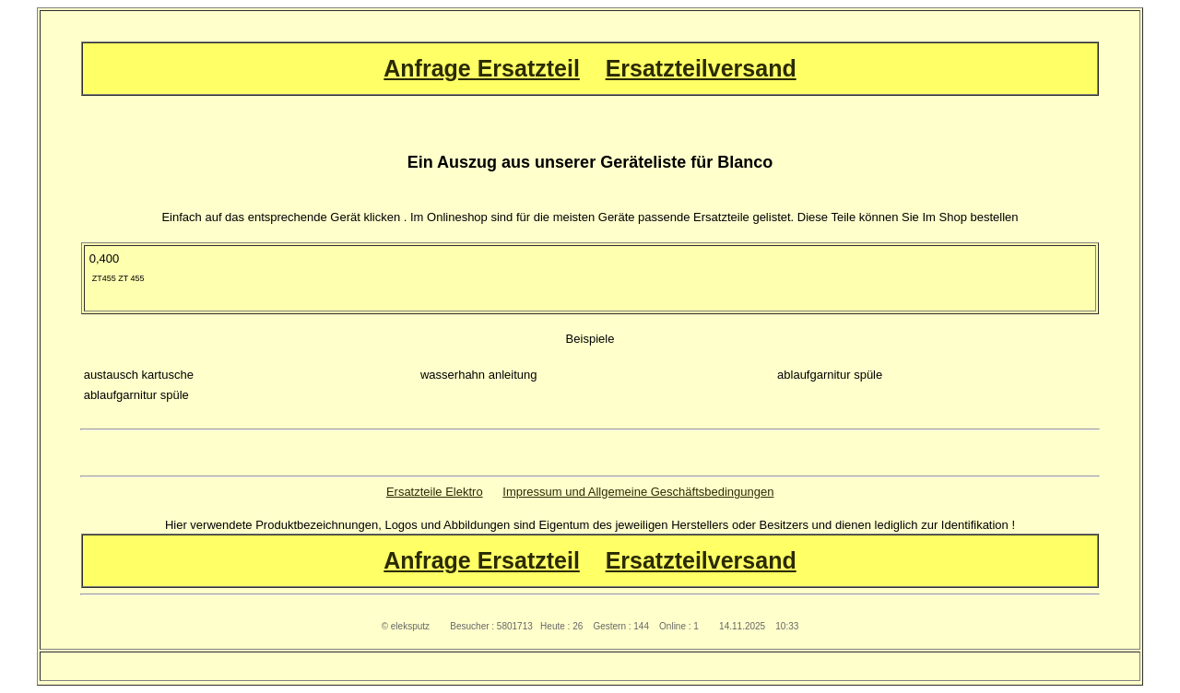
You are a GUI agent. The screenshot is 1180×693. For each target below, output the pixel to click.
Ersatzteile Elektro (434, 492)
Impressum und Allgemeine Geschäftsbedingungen (637, 492)
